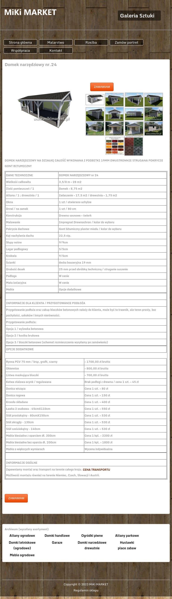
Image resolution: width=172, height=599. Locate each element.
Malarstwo (55, 42)
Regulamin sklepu (86, 590)
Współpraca (20, 50)
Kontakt (55, 50)
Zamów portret (126, 42)
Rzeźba (91, 42)
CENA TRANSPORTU (96, 470)
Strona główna (20, 42)
